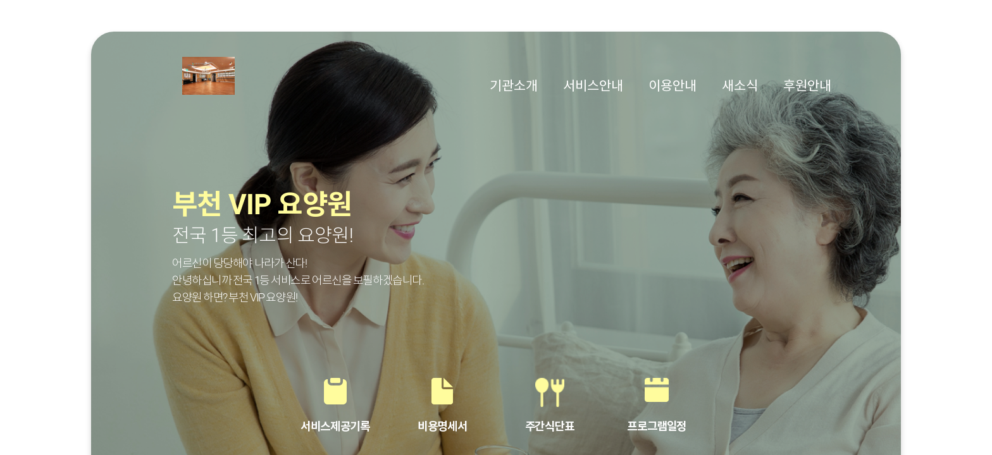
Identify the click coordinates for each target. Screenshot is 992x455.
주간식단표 (549, 426)
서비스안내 (593, 86)
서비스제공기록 (335, 426)
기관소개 (514, 86)
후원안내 (807, 86)
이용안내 (672, 86)
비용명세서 (442, 426)
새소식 (740, 86)
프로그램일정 (656, 426)
